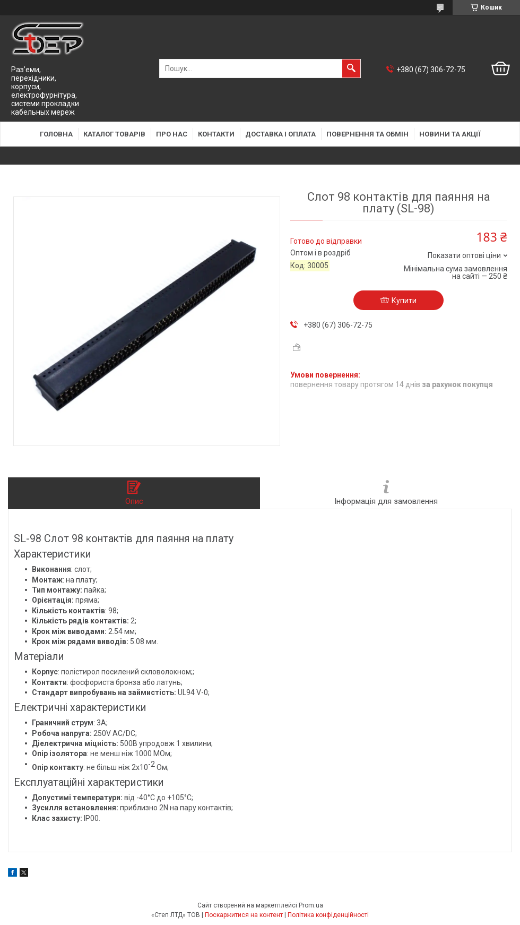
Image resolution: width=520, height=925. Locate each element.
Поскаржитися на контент (244, 915)
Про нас (171, 134)
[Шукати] (351, 68)
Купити (404, 300)
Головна (56, 134)
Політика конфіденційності (328, 915)
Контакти (216, 134)
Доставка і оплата (280, 134)
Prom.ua (311, 905)
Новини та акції (450, 134)
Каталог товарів (114, 134)
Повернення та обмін (367, 134)
